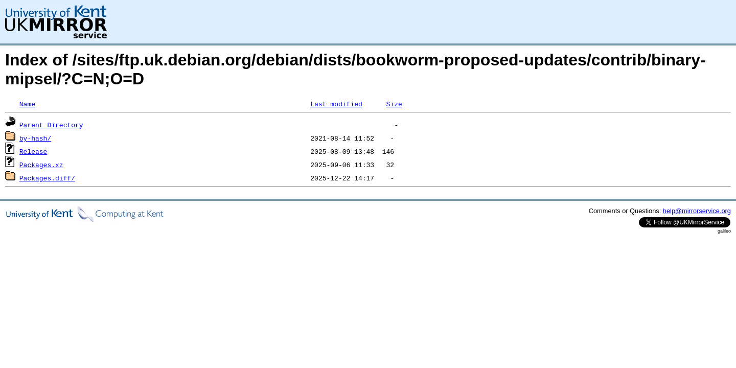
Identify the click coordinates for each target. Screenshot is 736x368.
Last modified (336, 103)
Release (33, 151)
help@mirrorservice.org (697, 211)
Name (27, 103)
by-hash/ (35, 138)
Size (394, 103)
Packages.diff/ (47, 177)
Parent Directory (51, 124)
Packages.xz (41, 164)
